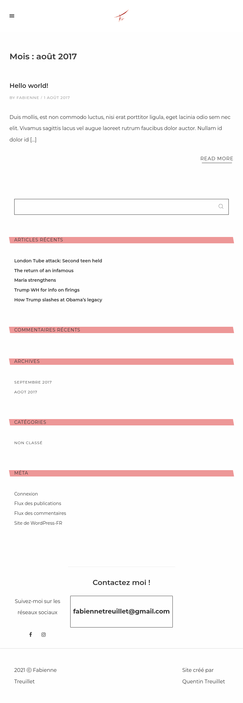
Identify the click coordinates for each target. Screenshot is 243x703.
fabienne (27, 97)
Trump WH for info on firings (46, 290)
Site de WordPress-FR (38, 523)
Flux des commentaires (40, 513)
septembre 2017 (33, 382)
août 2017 (25, 392)
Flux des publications (37, 503)
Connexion (26, 494)
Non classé (28, 442)
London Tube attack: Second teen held (58, 261)
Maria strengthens (35, 280)
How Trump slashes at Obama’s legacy (58, 300)
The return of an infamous (44, 270)
